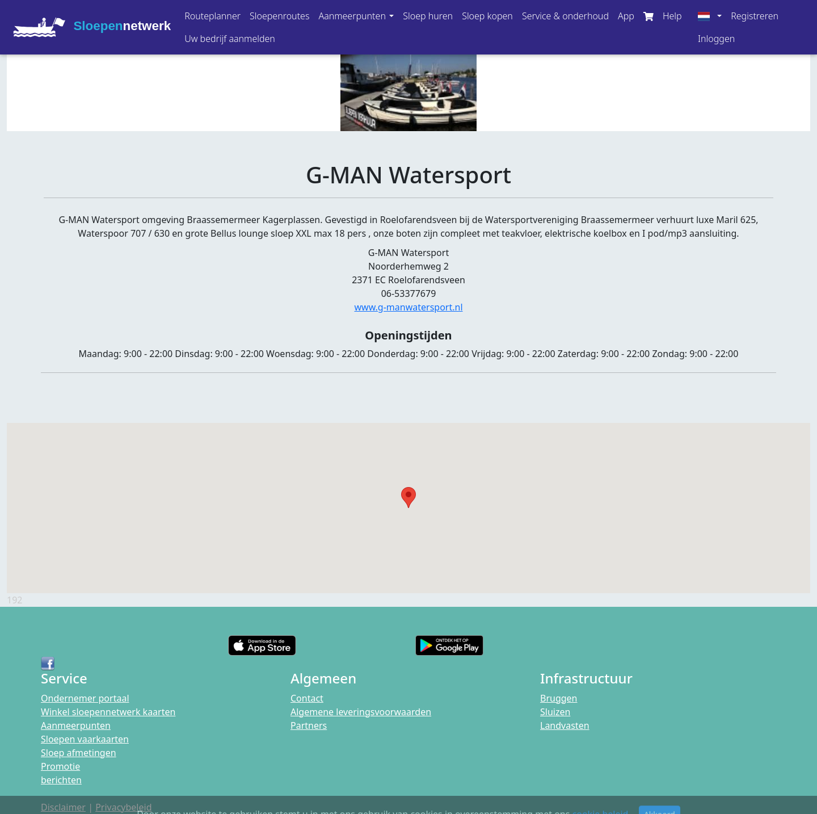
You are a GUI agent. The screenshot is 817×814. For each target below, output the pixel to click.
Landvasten (564, 725)
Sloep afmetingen (78, 752)
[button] (356, 16)
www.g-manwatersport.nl (408, 307)
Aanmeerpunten (76, 725)
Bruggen (559, 698)
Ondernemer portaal (85, 698)
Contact (306, 698)
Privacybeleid (123, 807)
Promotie (60, 766)
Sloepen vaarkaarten (85, 739)
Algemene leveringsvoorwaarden (360, 712)
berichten (61, 780)
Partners (308, 725)
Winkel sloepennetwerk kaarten (108, 712)
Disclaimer (63, 807)
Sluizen (555, 712)
